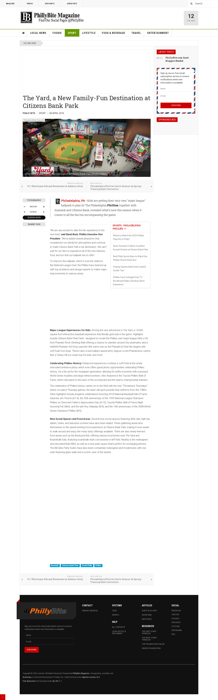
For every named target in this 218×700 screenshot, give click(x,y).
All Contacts (118, 627)
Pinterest (176, 622)
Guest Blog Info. (149, 611)
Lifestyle (90, 34)
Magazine (10, 4)
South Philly (87, 565)
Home (23, 33)
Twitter (175, 615)
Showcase (147, 615)
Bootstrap (27, 677)
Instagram (177, 630)
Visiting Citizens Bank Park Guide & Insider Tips (129, 269)
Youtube (176, 626)
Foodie (59, 34)
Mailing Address (90, 611)
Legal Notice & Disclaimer (119, 632)
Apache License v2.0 (91, 677)
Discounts (49, 4)
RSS (173, 634)
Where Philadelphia (151, 648)
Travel (137, 34)
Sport (72, 32)
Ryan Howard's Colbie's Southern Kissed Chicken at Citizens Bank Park (130, 248)
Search (115, 615)
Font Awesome (29, 681)
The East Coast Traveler (149, 632)
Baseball (55, 565)
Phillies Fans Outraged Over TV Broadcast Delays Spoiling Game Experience (128, 281)
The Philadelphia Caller (153, 644)
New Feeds (147, 619)
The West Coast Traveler (149, 639)
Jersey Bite (72, 4)
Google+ (176, 618)
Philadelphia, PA (73, 200)
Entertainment (158, 32)
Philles (98, 565)
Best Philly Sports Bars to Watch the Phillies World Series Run (130, 258)
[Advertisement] (86, 71)
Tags (114, 611)
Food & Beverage (115, 34)
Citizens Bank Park (70, 565)
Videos (30, 4)
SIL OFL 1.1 (57, 681)
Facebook (176, 611)
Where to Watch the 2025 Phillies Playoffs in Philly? (128, 237)
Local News (40, 34)
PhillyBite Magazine (81, 673)
